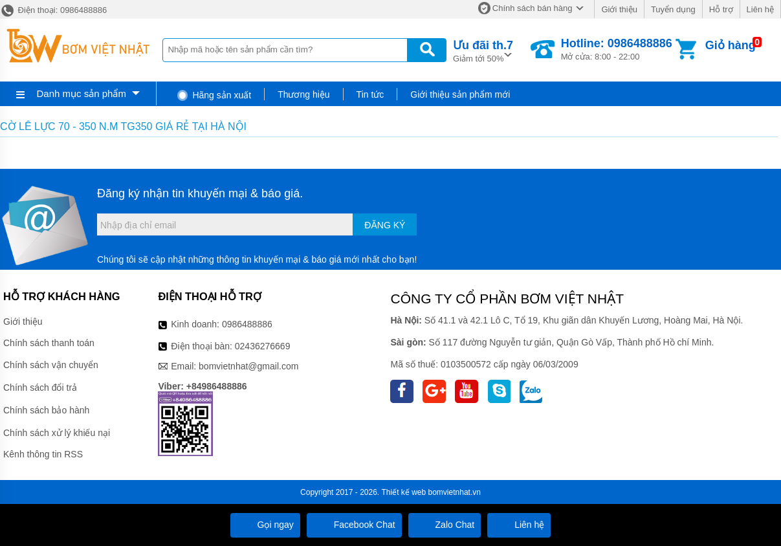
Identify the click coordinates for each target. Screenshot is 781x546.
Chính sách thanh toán (48, 343)
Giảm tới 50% (483, 50)
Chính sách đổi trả (40, 387)
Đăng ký (384, 225)
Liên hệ (760, 9)
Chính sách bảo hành (46, 410)
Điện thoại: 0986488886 (53, 10)
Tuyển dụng (673, 9)
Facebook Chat (354, 524)
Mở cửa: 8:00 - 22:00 (616, 49)
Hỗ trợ (721, 9)
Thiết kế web (404, 492)
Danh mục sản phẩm (81, 93)
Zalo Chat (445, 524)
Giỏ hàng (730, 45)
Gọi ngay (265, 524)
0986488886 (247, 324)
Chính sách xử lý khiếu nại (56, 433)
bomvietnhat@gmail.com (248, 366)
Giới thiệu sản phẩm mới (460, 94)
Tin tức (370, 94)
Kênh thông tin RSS (43, 454)
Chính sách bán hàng (532, 8)
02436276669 (263, 346)
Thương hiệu (303, 94)
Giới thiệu (619, 9)
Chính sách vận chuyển (50, 365)
